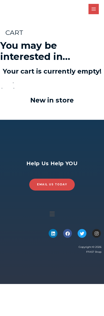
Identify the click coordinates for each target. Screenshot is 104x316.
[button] (52, 214)
